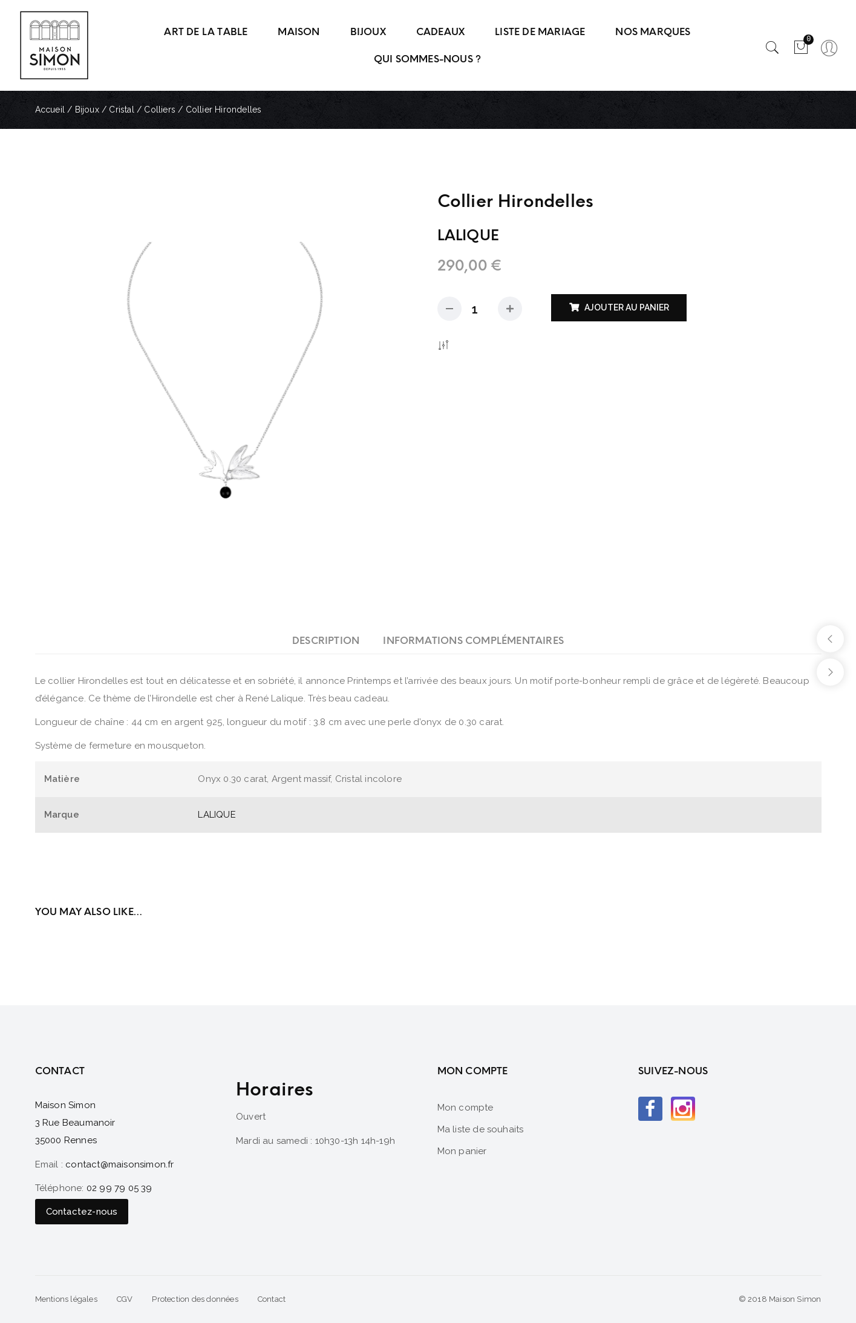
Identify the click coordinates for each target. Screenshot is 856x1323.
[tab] (325, 640)
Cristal (121, 109)
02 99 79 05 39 (119, 1188)
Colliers (159, 109)
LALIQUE (216, 814)
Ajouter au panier (626, 307)
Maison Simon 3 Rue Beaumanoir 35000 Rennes (75, 1123)
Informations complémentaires (473, 640)
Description (325, 640)
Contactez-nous (82, 1211)
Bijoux (87, 109)
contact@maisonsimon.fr (119, 1164)
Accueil (50, 109)
